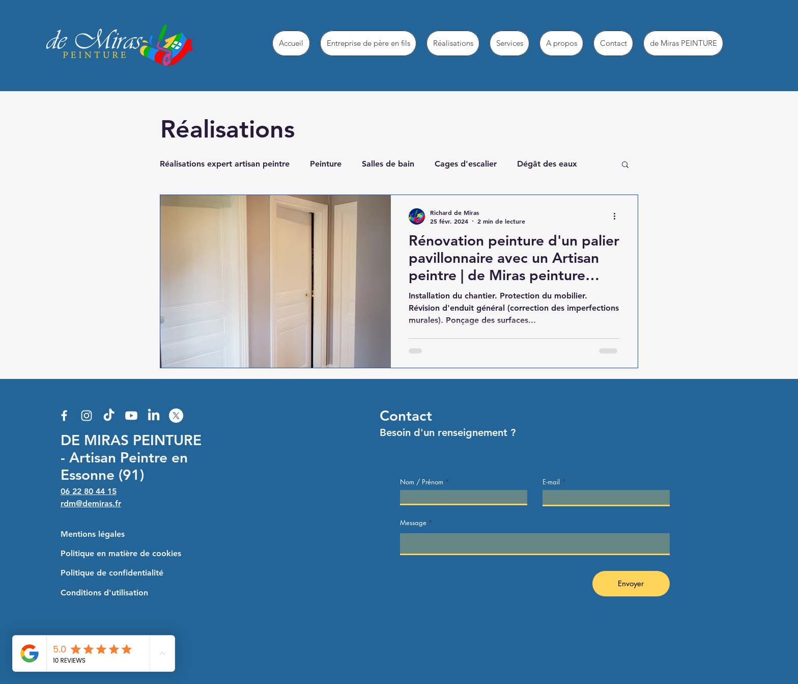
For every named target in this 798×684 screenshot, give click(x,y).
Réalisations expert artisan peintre (225, 164)
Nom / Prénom (421, 482)
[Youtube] (131, 415)
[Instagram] (86, 415)
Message (413, 522)
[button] (625, 165)
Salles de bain (388, 164)
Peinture (325, 164)
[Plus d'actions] (618, 216)
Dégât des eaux (547, 164)
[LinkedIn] (154, 415)
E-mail (551, 482)
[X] (176, 415)
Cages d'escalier (466, 164)
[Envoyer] (631, 583)
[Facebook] (64, 415)
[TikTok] (109, 415)
